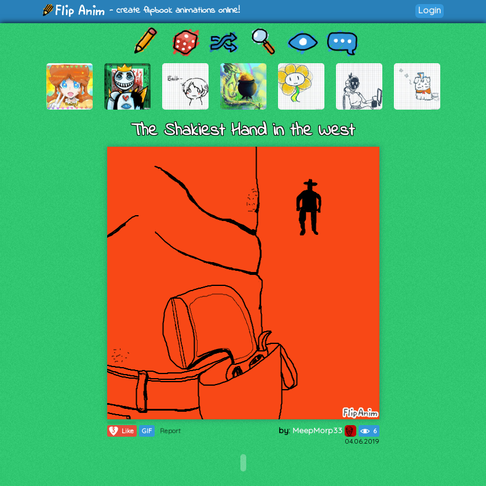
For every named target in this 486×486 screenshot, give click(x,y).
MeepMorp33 (324, 430)
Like (121, 431)
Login (429, 10)
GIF (147, 431)
